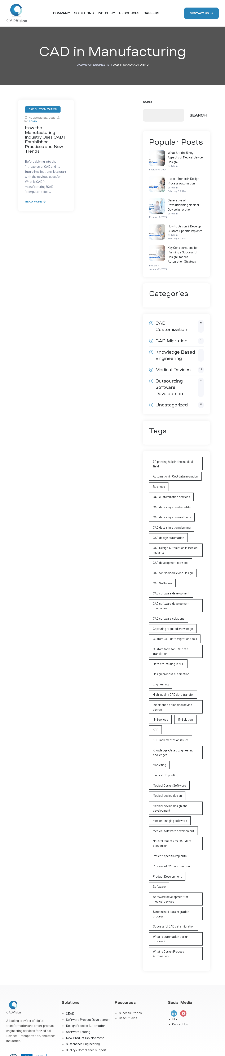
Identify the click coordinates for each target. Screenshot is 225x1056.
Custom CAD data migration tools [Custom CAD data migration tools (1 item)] (174, 611)
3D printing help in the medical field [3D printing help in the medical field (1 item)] (175, 445)
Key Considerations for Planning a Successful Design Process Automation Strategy (174, 241)
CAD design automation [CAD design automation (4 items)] (168, 514)
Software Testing (78, 979)
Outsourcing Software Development (179, 371)
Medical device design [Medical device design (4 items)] (166, 758)
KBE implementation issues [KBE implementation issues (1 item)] (170, 704)
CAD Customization (179, 310)
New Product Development (85, 985)
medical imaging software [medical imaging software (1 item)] (169, 782)
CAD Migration (179, 324)
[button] (201, 13)
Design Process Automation (86, 973)
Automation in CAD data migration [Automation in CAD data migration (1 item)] (175, 455)
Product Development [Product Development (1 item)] (166, 836)
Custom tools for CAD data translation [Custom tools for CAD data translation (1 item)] (170, 624)
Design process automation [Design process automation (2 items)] (170, 645)
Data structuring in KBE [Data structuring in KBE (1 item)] (167, 635)
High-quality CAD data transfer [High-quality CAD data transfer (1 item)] (172, 665)
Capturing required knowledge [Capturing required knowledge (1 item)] (172, 601)
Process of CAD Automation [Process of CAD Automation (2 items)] (171, 826)
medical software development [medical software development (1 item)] (172, 792)
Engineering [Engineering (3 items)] (160, 655)
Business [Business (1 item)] (158, 465)
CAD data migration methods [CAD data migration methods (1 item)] (171, 494)
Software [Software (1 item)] (159, 846)
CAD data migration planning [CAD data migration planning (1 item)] (171, 504)
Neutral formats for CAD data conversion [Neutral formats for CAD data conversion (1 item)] (171, 804)
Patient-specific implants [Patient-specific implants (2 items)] (169, 816)
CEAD (70, 961)
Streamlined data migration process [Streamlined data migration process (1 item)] (176, 870)
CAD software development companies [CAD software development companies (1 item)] (170, 580)
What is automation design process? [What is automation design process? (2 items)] (170, 892)
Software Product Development (88, 967)
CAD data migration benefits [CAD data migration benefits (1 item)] (171, 484)
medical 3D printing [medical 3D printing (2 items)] (165, 738)
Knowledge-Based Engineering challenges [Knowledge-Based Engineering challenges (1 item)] (172, 717)
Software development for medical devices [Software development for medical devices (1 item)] (175, 858)
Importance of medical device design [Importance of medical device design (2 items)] (176, 675)
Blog (175, 967)
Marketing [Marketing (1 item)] (159, 728)
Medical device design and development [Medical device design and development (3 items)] (169, 770)
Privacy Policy (209, 1045)
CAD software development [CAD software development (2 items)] (170, 568)
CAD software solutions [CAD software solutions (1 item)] (168, 592)
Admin (33, 121)
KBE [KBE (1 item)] (155, 695)
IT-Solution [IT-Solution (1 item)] (184, 685)
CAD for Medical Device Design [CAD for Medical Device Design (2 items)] (171, 548)
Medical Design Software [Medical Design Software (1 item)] (168, 748)
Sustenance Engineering (83, 991)
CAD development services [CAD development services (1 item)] (169, 538)
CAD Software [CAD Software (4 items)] (162, 558)
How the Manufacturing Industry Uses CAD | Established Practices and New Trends (46, 137)
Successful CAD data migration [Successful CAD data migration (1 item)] (173, 880)
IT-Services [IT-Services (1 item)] (160, 685)
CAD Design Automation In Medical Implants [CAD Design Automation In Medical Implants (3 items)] (174, 526)
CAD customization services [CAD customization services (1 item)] (170, 474)
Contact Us (180, 972)
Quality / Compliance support (86, 997)
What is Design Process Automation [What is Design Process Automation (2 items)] (175, 904)
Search (147, 102)
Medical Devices (179, 353)
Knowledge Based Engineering (179, 339)
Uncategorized (179, 388)
